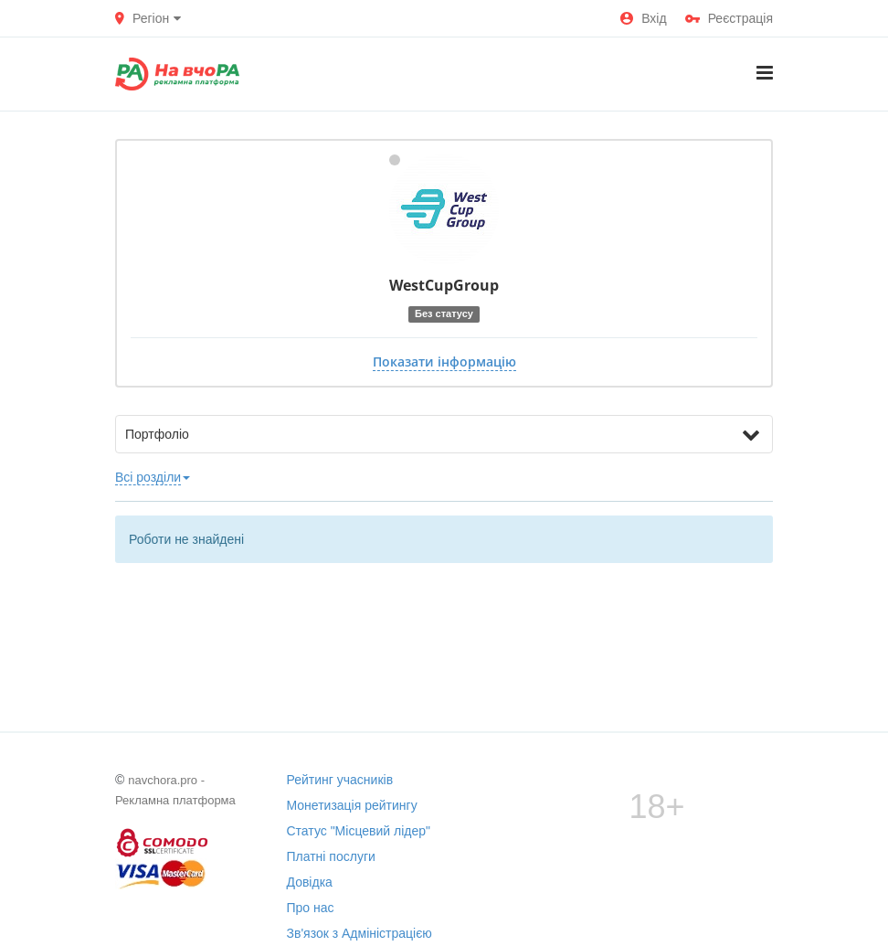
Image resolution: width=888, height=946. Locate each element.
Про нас (310, 907)
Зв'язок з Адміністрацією (359, 933)
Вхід (643, 18)
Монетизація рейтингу (352, 805)
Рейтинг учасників (340, 779)
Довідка (310, 882)
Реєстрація (729, 18)
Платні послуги (331, 856)
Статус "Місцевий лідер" (359, 831)
